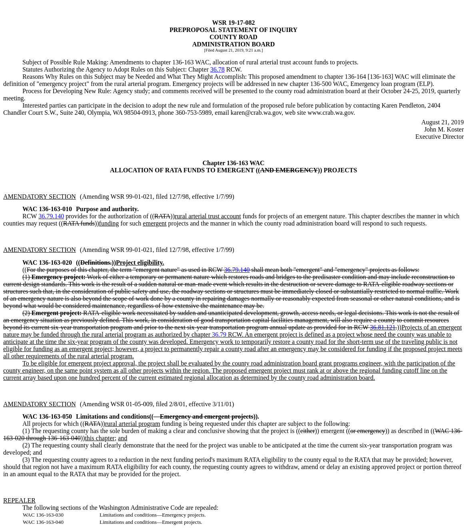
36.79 (219, 334)
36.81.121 (382, 327)
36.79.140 (51, 216)
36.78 (217, 69)
